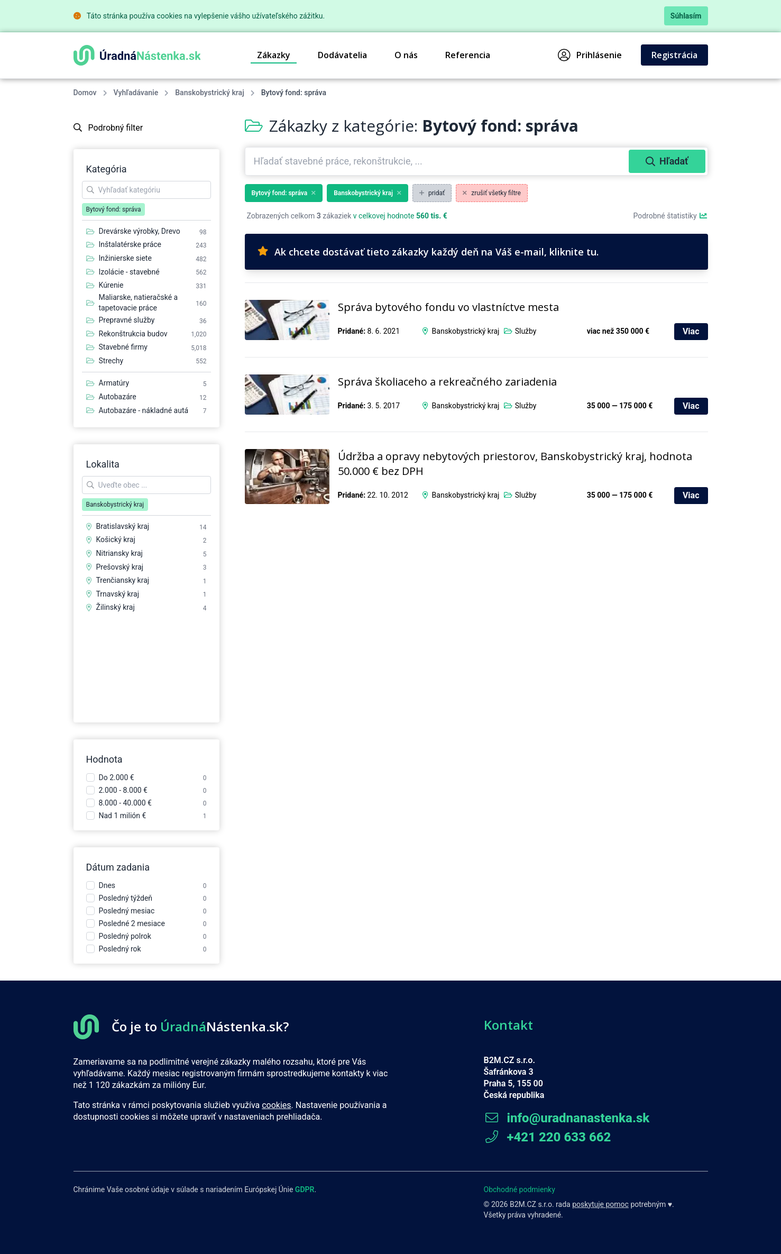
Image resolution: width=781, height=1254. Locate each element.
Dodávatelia (342, 55)
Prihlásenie (590, 55)
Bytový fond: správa (284, 193)
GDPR (305, 1189)
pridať (432, 193)
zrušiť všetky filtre (492, 193)
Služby (526, 331)
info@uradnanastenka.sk (567, 1118)
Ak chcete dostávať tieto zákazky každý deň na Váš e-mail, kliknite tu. (428, 251)
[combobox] (438, 161)
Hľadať (667, 161)
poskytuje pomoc (600, 1204)
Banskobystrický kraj (209, 92)
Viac (691, 331)
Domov (85, 92)
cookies (276, 1105)
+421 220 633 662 (547, 1137)
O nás (406, 55)
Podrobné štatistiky (670, 216)
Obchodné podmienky (519, 1189)
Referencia (467, 55)
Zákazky (273, 55)
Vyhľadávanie (136, 92)
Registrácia (674, 55)
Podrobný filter (108, 128)
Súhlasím (686, 16)
